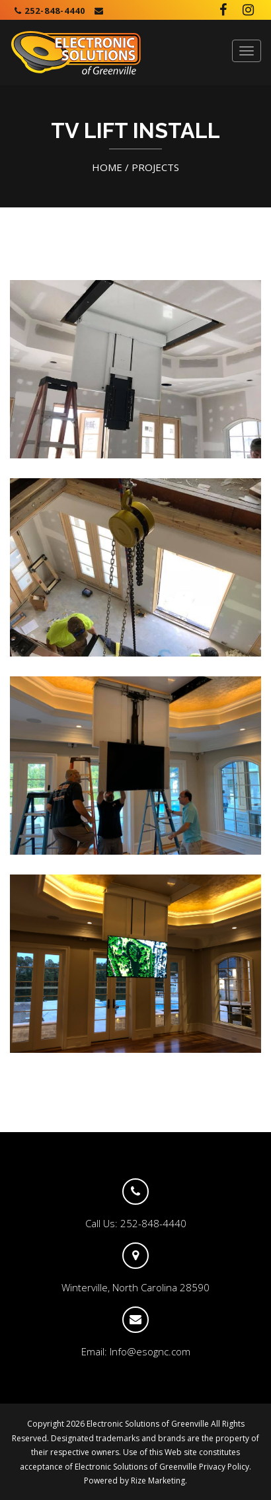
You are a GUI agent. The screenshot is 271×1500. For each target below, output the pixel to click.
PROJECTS (155, 167)
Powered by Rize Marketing (134, 1480)
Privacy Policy (224, 1466)
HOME (107, 167)
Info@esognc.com (150, 1351)
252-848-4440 (50, 11)
